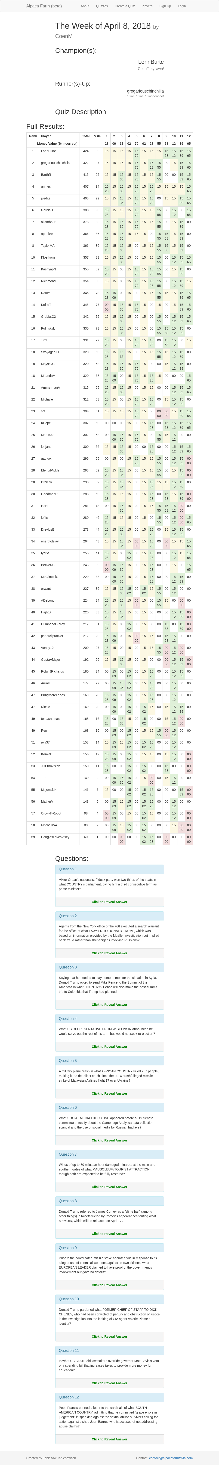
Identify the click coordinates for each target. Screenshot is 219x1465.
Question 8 (68, 1201)
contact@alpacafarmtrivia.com (171, 1458)
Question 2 (68, 916)
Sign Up (165, 6)
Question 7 (68, 1154)
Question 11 (69, 1351)
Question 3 (68, 967)
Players (147, 6)
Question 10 (69, 1299)
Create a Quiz (125, 6)
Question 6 (68, 1107)
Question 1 (68, 869)
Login (182, 6)
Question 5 (68, 1061)
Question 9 (68, 1248)
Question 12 (69, 1397)
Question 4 (68, 1019)
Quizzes (102, 6)
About (85, 6)
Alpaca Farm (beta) (44, 6)
